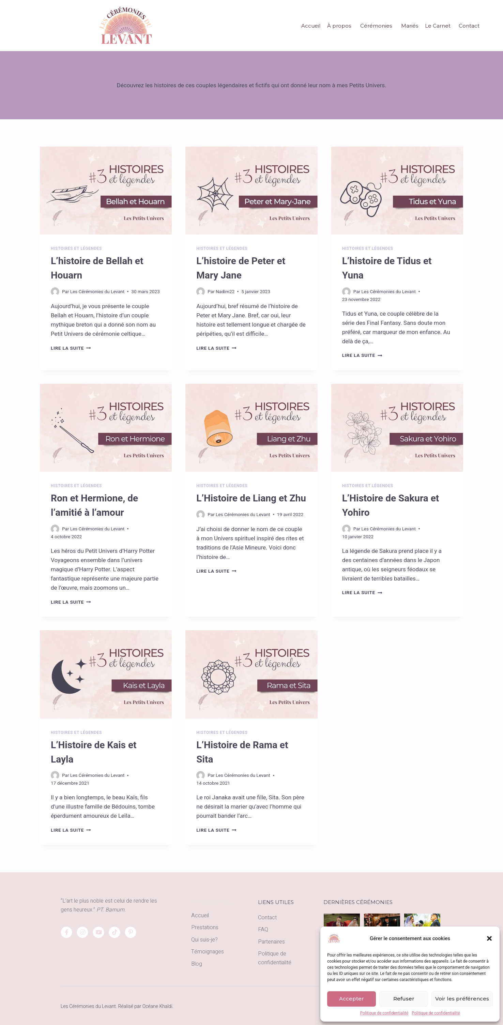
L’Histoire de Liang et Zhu (251, 498)
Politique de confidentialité (384, 1013)
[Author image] (55, 291)
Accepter (351, 998)
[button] (489, 938)
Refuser (403, 998)
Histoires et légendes (76, 248)
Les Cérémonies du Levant (97, 291)
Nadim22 (225, 291)
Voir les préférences (462, 998)
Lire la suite (71, 348)
